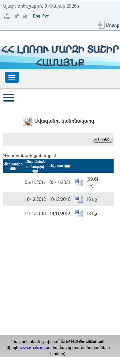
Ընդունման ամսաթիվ (35, 166)
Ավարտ (59, 165)
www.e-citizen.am (36, 347)
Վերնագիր (13, 165)
